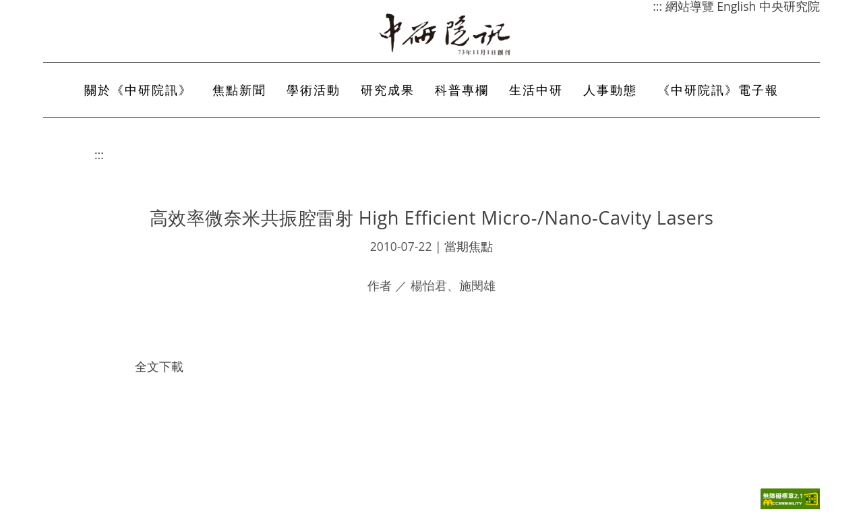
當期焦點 (468, 246)
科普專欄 (462, 90)
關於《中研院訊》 (138, 90)
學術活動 (313, 90)
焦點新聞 (239, 90)
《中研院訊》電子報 (718, 90)
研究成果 (388, 90)
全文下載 (159, 366)
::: (99, 154)
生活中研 (536, 90)
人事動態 (610, 90)
